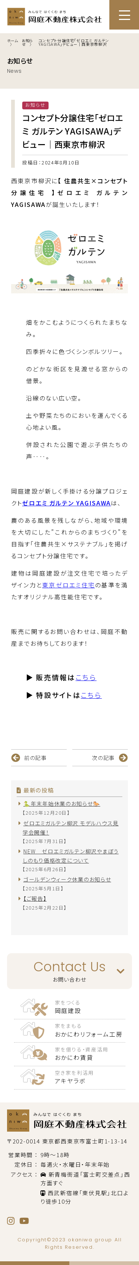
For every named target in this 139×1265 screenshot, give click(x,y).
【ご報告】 (35, 898)
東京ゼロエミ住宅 (68, 584)
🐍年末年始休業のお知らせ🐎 (61, 803)
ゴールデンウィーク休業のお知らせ (67, 879)
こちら (86, 677)
